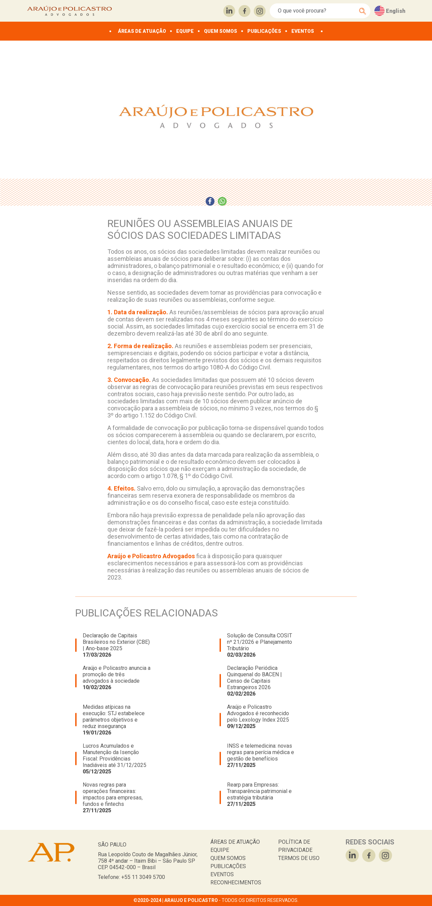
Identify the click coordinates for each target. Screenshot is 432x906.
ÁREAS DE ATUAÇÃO (142, 31)
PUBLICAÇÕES (264, 31)
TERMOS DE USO (299, 858)
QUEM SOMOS (220, 31)
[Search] (316, 11)
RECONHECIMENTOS (235, 882)
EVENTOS (302, 31)
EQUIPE (185, 31)
